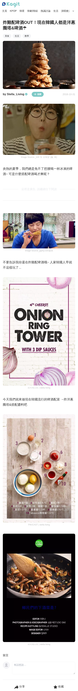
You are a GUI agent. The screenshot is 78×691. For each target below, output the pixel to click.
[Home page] (11, 4)
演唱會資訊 (67, 10)
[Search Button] (73, 11)
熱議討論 (46, 10)
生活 (55, 10)
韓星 (22, 10)
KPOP (13, 10)
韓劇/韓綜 (32, 10)
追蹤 (37, 94)
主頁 (4, 10)
